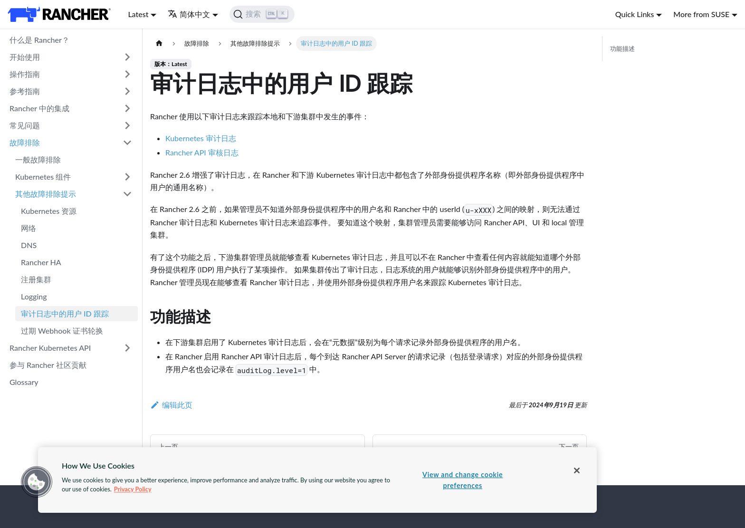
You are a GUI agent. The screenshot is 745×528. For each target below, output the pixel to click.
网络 (28, 227)
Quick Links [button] (634, 14)
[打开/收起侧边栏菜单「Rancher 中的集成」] (127, 108)
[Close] (576, 470)
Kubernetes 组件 (43, 176)
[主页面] (159, 43)
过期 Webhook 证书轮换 (62, 330)
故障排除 (25, 142)
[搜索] (262, 14)
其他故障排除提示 (45, 193)
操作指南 (25, 73)
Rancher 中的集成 (39, 108)
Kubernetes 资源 (48, 210)
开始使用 (25, 56)
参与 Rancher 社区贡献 (48, 364)
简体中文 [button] (189, 14)
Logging (34, 296)
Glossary (24, 381)
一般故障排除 (38, 159)
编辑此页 (171, 404)
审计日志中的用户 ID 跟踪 (65, 313)
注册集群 (36, 279)
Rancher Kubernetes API (50, 347)
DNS (29, 245)
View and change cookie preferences (462, 480)
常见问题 (25, 125)
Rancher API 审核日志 (202, 152)
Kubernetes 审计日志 (200, 138)
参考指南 (25, 91)
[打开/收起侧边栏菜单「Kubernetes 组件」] (127, 176)
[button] (36, 482)
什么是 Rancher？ (39, 39)
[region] (317, 480)
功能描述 (622, 48)
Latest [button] (138, 14)
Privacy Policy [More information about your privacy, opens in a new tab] (133, 489)
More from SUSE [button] (701, 14)
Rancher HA (41, 262)
